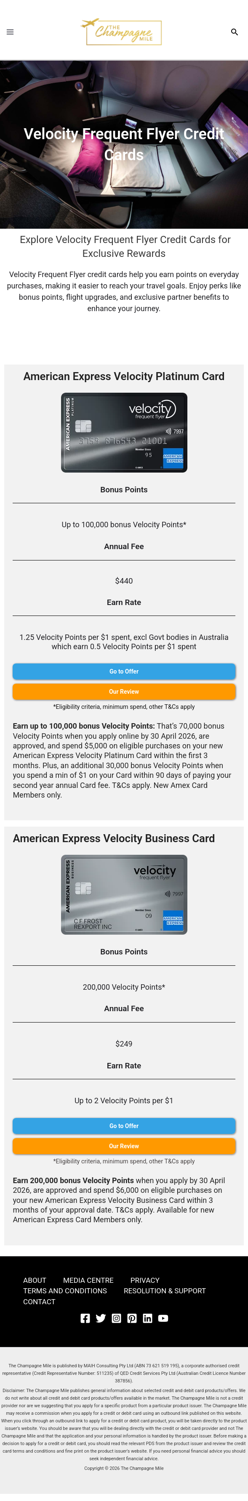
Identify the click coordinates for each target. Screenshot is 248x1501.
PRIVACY (149, 1286)
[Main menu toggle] (10, 35)
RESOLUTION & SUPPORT (171, 1297)
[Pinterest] (132, 1325)
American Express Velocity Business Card (118, 844)
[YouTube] (163, 1325)
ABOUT (35, 1286)
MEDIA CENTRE (90, 1286)
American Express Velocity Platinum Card (124, 381)
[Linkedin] (147, 1325)
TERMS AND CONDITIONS (67, 1297)
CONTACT (40, 1309)
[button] (234, 34)
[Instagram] (116, 1325)
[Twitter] (101, 1325)
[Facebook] (85, 1325)
